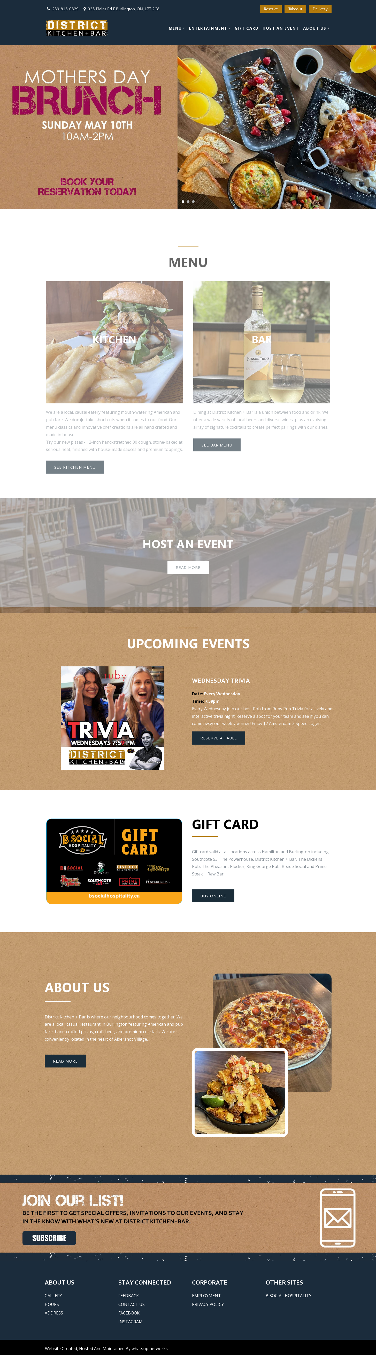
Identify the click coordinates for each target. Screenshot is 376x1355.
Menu (175, 28)
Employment (206, 1295)
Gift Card (247, 28)
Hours (52, 1304)
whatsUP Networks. (150, 1348)
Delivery (320, 9)
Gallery (53, 1295)
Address (54, 1313)
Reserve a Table (218, 737)
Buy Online (213, 895)
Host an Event (281, 28)
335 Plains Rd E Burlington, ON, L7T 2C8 (121, 9)
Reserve (271, 9)
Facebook (129, 1313)
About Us (314, 28)
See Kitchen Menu (75, 470)
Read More (188, 571)
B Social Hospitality (288, 1295)
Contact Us (131, 1304)
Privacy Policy (208, 1304)
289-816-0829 (63, 9)
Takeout (295, 9)
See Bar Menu (217, 448)
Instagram (130, 1322)
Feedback (128, 1295)
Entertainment (208, 28)
